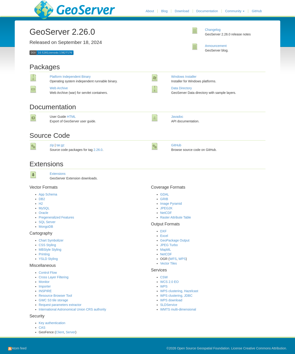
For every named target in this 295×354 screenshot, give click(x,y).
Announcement (216, 46)
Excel (164, 236)
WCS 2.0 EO (169, 282)
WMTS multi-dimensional (178, 309)
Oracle (43, 213)
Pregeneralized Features (56, 217)
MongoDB (46, 226)
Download (182, 11)
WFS (173, 259)
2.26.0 (98, 150)
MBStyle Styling (50, 249)
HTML (71, 116)
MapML (165, 249)
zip (52, 145)
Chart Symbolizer (51, 240)
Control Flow (48, 272)
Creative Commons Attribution (264, 348)
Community (235, 11)
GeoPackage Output (174, 240)
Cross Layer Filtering (53, 277)
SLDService (168, 305)
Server (70, 332)
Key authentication (52, 323)
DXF (163, 231)
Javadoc (177, 116)
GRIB (164, 199)
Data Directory (181, 88)
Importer (45, 286)
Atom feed (17, 348)
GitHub (257, 11)
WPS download (171, 300)
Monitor (44, 282)
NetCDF (166, 213)
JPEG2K (166, 208)
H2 (41, 203)
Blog (164, 11)
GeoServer (48, 6)
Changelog (213, 30)
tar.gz (60, 145)
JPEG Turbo (169, 245)
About (150, 11)
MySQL (44, 208)
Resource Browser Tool (55, 295)
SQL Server (47, 222)
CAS (42, 327)
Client (60, 332)
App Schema (48, 194)
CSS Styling (47, 245)
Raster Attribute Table (175, 217)
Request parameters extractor (60, 305)
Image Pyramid (171, 203)
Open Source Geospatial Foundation (203, 348)
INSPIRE (45, 291)
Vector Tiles (168, 263)
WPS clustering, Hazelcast (179, 291)
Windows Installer (184, 76)
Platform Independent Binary (70, 76)
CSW (164, 277)
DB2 (42, 199)
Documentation (207, 11)
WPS (182, 259)
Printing (44, 254)
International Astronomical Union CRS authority (72, 309)
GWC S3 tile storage (53, 300)
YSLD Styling (48, 259)
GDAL (164, 194)
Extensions (57, 174)
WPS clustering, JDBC (176, 295)
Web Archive (59, 88)
